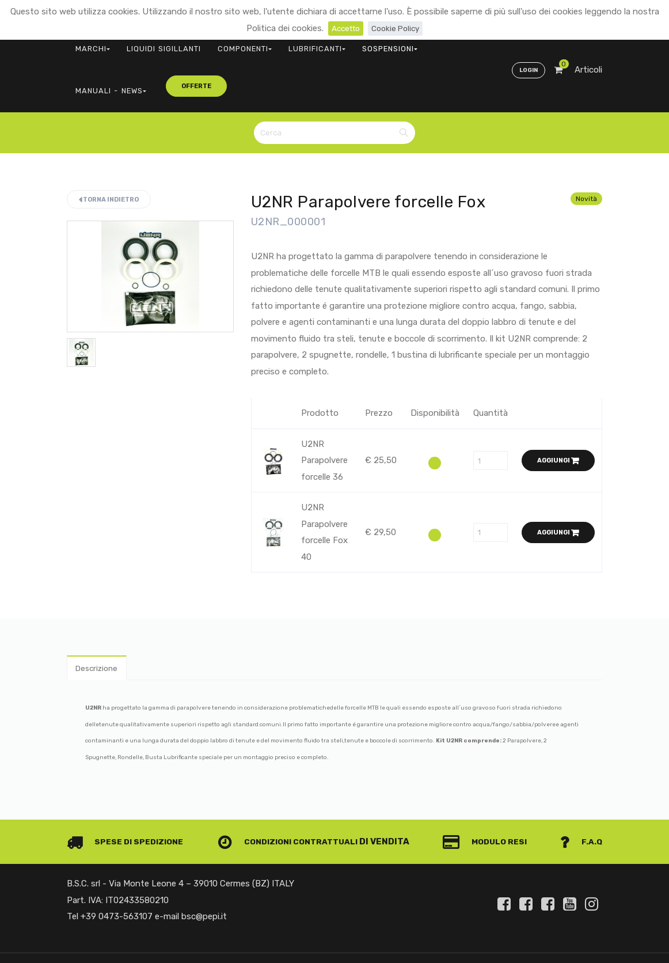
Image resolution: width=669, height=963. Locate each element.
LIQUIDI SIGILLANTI (144, 43)
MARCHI (86, 43)
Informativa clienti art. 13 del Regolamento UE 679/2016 (506, 944)
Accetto (343, 28)
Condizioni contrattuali (292, 794)
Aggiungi (558, 410)
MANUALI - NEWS (396, 43)
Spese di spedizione (128, 794)
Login (527, 43)
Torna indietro (109, 149)
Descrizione (100, 619)
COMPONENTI (212, 43)
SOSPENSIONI (331, 43)
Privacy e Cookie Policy (556, 930)
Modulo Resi (488, 794)
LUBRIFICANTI (271, 43)
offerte (462, 43)
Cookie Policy (397, 28)
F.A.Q (580, 794)
